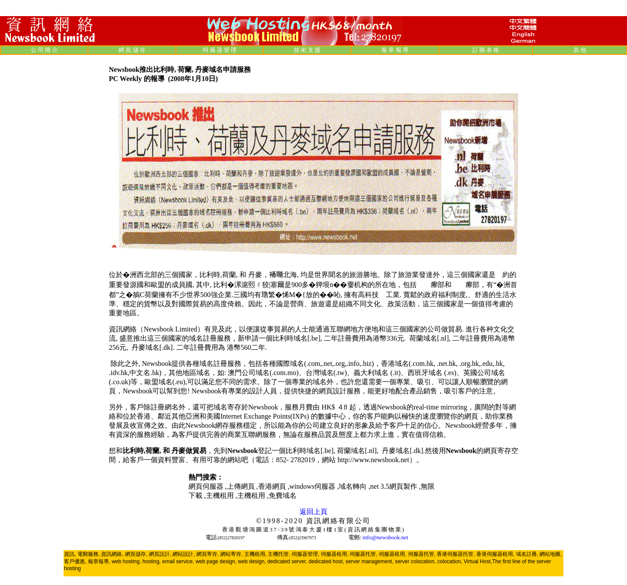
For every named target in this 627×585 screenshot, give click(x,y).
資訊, (70, 554)
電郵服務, (89, 554)
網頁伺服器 (207, 486)
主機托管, (279, 554)
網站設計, (183, 554)
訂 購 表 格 (485, 50)
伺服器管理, (305, 554)
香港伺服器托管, (456, 554)
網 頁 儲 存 (131, 50)
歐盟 (458, 284)
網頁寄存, (207, 554)
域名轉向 (353, 486)
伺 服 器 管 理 (219, 50)
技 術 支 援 (307, 50)
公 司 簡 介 (44, 50)
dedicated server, (287, 561)
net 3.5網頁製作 (394, 486)
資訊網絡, (112, 554)
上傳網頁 (241, 486)
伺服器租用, (334, 554)
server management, (369, 561)
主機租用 (221, 495)
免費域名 (283, 495)
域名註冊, (527, 554)
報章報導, (99, 561)
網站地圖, (550, 554)
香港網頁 (273, 486)
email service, (178, 561)
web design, (252, 561)
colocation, (449, 561)
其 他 (579, 50)
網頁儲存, (136, 554)
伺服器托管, (363, 554)
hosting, (151, 561)
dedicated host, (326, 561)
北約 (424, 284)
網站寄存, (231, 554)
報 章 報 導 (394, 50)
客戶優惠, (75, 561)
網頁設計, (160, 554)
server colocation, (415, 561)
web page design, (216, 561)
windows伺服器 (313, 486)
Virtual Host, (478, 561)
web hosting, (126, 561)
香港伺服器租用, (495, 554)
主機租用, (255, 554)
